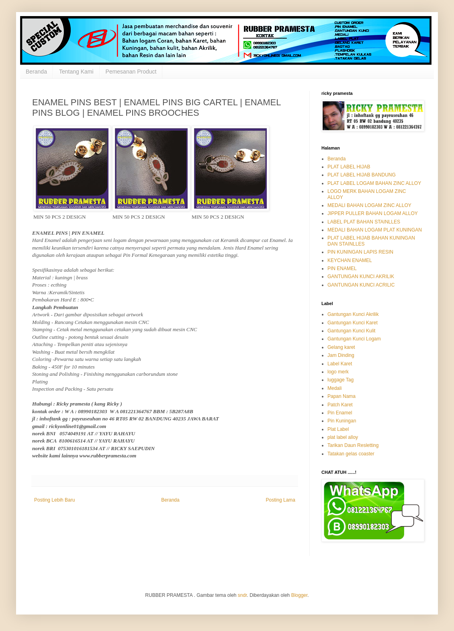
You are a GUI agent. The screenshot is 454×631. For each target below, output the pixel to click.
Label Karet (339, 364)
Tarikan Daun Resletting (352, 445)
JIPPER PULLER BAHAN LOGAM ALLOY (372, 213)
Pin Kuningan (341, 421)
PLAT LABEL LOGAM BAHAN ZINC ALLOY (374, 183)
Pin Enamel (339, 413)
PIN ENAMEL (342, 268)
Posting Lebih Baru (54, 500)
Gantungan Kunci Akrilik (352, 314)
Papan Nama (341, 396)
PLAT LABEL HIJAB (348, 167)
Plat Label (338, 429)
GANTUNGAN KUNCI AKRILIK (360, 276)
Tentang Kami (76, 71)
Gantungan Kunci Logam (354, 339)
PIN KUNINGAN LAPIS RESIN (360, 252)
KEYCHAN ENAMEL (349, 260)
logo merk (338, 372)
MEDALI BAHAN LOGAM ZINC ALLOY (369, 205)
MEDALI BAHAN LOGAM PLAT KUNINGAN (374, 230)
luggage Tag (340, 380)
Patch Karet (340, 405)
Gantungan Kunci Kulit (351, 331)
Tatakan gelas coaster (350, 454)
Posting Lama (280, 500)
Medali (334, 388)
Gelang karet (341, 347)
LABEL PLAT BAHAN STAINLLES (363, 222)
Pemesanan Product (131, 71)
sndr (242, 595)
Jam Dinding (340, 355)
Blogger (299, 595)
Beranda (36, 71)
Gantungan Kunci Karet (352, 323)
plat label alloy (342, 437)
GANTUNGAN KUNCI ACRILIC (361, 285)
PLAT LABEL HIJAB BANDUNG (361, 175)
